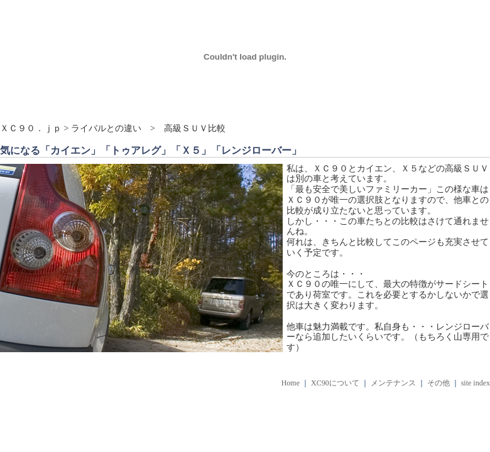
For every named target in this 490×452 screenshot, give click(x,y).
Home (290, 383)
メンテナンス (393, 383)
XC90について (335, 383)
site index (475, 383)
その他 (438, 383)
